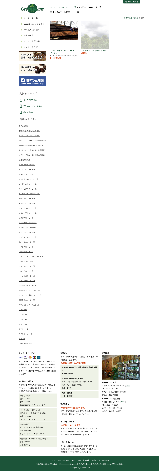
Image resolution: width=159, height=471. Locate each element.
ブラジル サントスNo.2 (32, 106)
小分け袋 (22, 339)
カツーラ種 (23, 324)
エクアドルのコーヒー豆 (28, 184)
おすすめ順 (128, 18)
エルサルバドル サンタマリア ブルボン (63, 52)
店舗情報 (105, 460)
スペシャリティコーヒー (28, 286)
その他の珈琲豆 (24, 160)
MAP (128, 386)
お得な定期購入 (83, 460)
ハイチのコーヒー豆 (26, 247)
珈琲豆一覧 (96, 460)
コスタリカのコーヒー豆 (28, 208)
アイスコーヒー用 (25, 334)
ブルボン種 (23, 315)
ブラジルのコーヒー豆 (27, 266)
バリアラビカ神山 (30, 100)
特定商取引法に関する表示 (47, 464)
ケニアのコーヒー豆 (26, 218)
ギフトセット (23, 329)
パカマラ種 (23, 319)
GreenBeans (55, 7)
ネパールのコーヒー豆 (27, 242)
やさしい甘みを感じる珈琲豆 (29, 136)
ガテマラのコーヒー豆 (27, 198)
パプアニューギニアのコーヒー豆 (31, 257)
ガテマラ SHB (28, 112)
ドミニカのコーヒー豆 (27, 232)
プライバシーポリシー (68, 464)
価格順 (135, 18)
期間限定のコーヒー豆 (27, 300)
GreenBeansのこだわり (66, 460)
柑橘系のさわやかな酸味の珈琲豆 (31, 145)
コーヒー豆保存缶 (25, 344)
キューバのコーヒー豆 (27, 203)
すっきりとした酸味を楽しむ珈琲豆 (32, 150)
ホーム (52, 460)
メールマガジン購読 (114, 464)
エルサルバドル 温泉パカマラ (93, 51)
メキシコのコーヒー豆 (27, 281)
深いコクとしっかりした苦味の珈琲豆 (32, 140)
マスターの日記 (99, 464)
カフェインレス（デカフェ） (29, 305)
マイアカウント (85, 464)
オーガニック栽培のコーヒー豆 (30, 295)
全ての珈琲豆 (23, 126)
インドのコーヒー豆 (26, 174)
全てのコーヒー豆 (69, 7)
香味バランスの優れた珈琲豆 (29, 131)
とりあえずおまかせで (27, 165)
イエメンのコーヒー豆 (27, 169)
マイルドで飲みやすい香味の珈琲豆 (32, 155)
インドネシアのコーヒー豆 (28, 179)
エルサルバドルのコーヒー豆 (29, 194)
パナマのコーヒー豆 (26, 252)
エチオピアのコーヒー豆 (28, 189)
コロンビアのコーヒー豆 (28, 213)
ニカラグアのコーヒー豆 (28, 237)
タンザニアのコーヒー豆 (28, 227)
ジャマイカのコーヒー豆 (28, 223)
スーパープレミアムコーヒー (29, 290)
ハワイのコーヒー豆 (26, 261)
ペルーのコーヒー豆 (26, 271)
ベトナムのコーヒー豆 (27, 276)
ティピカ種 (23, 310)
